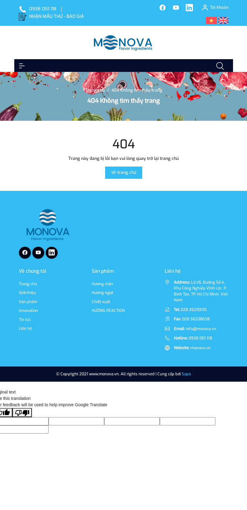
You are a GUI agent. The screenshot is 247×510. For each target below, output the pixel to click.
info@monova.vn (201, 328)
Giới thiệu (27, 292)
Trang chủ (28, 283)
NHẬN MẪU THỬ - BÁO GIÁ (56, 16)
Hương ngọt (102, 292)
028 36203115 (194, 309)
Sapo (186, 374)
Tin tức (25, 319)
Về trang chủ (123, 172)
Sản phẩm (28, 301)
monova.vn (200, 347)
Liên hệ (25, 328)
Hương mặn (102, 283)
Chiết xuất (101, 301)
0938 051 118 (43, 9)
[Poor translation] (22, 412)
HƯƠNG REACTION (108, 310)
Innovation (28, 310)
